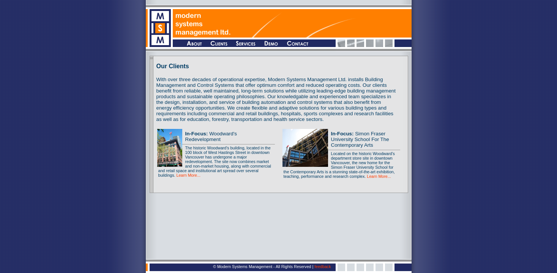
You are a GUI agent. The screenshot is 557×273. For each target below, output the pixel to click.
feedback (322, 266)
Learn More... (188, 175)
